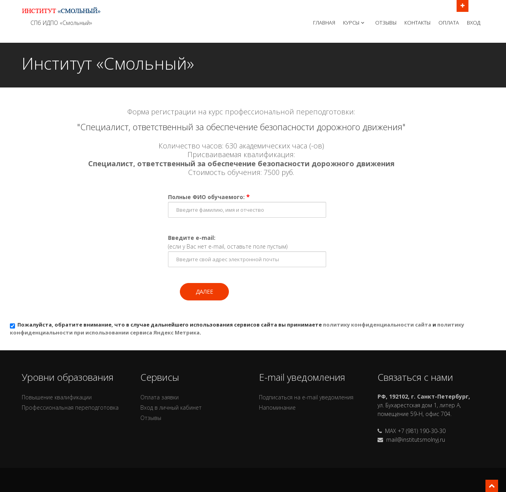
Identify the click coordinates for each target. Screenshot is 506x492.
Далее (204, 291)
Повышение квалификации (57, 397)
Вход (473, 22)
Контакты (417, 22)
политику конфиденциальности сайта (377, 324)
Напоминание (277, 407)
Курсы (354, 22)
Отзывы (385, 22)
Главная (324, 22)
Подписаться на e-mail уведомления (306, 397)
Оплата (448, 22)
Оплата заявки (159, 397)
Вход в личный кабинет (171, 407)
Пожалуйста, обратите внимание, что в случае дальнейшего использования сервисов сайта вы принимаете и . (237, 328)
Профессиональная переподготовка (70, 407)
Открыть (462, 5)
